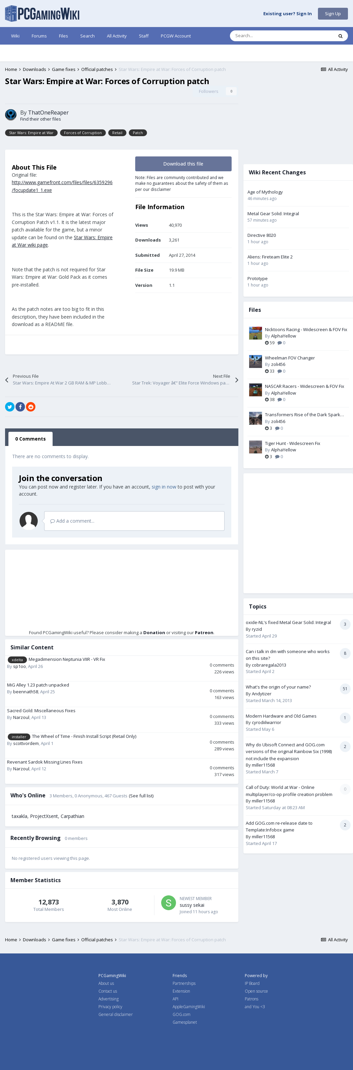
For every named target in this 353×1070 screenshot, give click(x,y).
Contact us (107, 991)
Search (87, 36)
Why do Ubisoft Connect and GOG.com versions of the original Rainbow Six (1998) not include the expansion (289, 752)
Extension (181, 991)
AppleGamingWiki (189, 1007)
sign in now (164, 486)
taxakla (19, 816)
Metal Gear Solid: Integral (273, 213)
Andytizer (261, 694)
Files (63, 36)
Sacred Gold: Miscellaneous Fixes (41, 710)
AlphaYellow (283, 336)
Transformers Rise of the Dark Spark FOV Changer (302, 415)
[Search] (267, 35)
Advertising (108, 999)
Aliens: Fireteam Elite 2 (270, 257)
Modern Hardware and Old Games (281, 716)
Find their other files (40, 119)
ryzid (257, 629)
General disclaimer (115, 1014)
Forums (39, 36)
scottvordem (26, 743)
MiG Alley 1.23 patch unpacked (38, 685)
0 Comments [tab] (30, 439)
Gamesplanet (185, 1022)
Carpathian (72, 816)
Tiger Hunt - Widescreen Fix (292, 443)
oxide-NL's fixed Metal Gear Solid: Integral (288, 622)
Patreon (204, 632)
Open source (256, 991)
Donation (154, 632)
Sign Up (333, 13)
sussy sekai (192, 905)
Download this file (183, 163)
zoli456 (278, 364)
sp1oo (19, 666)
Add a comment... (72, 521)
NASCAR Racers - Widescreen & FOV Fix (304, 386)
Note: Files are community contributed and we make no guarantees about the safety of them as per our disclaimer (181, 183)
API (175, 999)
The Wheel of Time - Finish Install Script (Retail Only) (84, 736)
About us (106, 983)
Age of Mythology (265, 192)
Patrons (251, 999)
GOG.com (181, 1014)
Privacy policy (110, 1007)
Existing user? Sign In (287, 14)
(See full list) (141, 796)
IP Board (252, 983)
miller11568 (263, 765)
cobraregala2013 (269, 665)
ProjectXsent (44, 816)
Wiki (15, 36)
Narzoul (21, 717)
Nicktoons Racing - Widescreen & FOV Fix (306, 329)
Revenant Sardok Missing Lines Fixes (45, 762)
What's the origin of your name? (278, 687)
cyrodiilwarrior (266, 722)
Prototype (257, 278)
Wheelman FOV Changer (290, 358)
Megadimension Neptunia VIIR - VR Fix (67, 659)
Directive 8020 (261, 235)
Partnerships (184, 983)
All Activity (117, 36)
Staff (144, 36)
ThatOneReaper (48, 112)
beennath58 (25, 692)
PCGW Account (176, 36)
